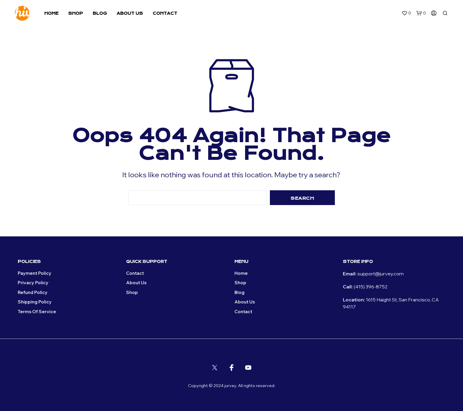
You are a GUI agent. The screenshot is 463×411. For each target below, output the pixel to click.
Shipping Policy (35, 302)
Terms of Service (37, 311)
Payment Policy (34, 273)
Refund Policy (33, 292)
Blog (100, 13)
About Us (130, 13)
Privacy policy (33, 282)
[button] (406, 13)
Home (51, 13)
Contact (165, 13)
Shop (75, 13)
